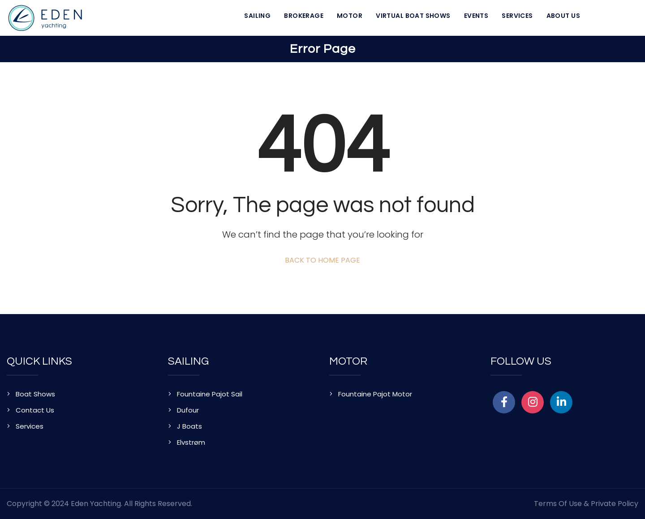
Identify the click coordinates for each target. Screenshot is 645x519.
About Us (563, 15)
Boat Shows (35, 394)
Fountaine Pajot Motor (375, 394)
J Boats (189, 426)
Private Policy (614, 503)
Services (517, 15)
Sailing (257, 15)
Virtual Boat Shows (413, 15)
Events (476, 15)
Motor (349, 15)
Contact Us (35, 410)
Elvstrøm (191, 442)
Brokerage (303, 15)
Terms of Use (558, 503)
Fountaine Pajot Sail (209, 394)
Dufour (188, 410)
